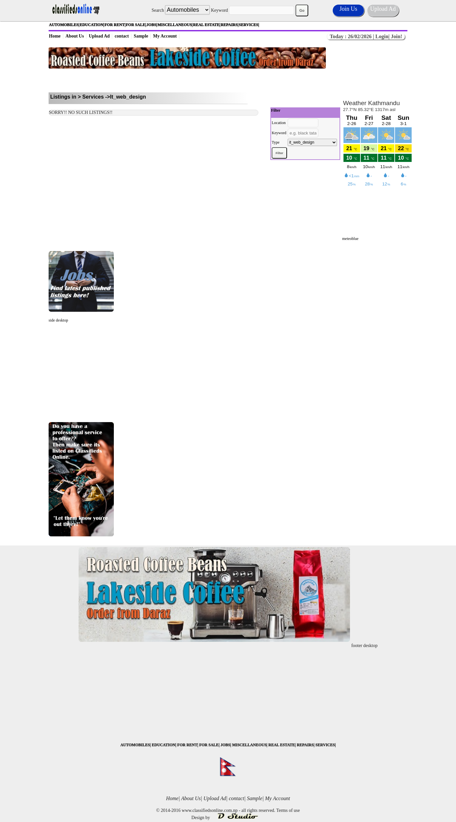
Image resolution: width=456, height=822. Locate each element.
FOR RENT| (114, 25)
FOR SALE (209, 745)
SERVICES (325, 745)
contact (121, 36)
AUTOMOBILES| (64, 25)
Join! (395, 36)
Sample (141, 36)
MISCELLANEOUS (249, 745)
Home (55, 36)
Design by (228, 817)
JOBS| (151, 25)
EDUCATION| (92, 25)
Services (93, 97)
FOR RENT (187, 745)
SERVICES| (249, 25)
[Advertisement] (187, 80)
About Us (75, 36)
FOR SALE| (136, 25)
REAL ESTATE (281, 745)
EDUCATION (163, 745)
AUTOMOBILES (135, 745)
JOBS (225, 745)
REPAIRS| (229, 25)
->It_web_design (125, 97)
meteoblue (350, 238)
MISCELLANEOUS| (175, 25)
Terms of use (288, 810)
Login (381, 36)
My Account (165, 36)
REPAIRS (304, 745)
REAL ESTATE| (206, 25)
